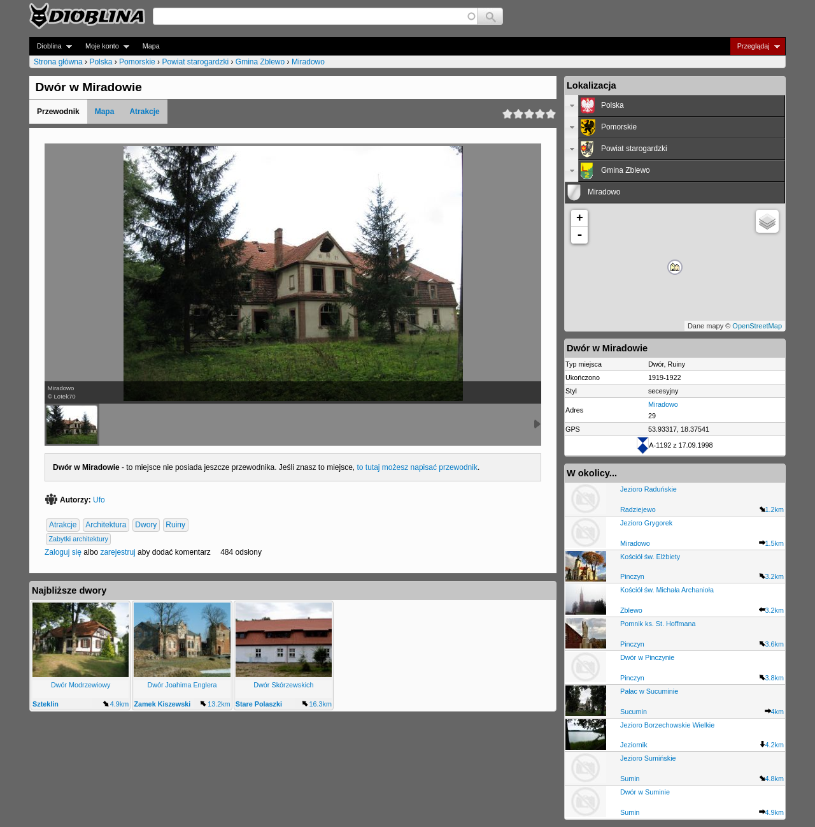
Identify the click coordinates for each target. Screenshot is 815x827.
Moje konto (103, 46)
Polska (100, 61)
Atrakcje (144, 111)
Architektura (105, 524)
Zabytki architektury (78, 539)
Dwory (146, 524)
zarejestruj (117, 552)
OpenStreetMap (757, 326)
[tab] (675, 106)
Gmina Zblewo (260, 61)
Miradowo (308, 61)
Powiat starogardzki (195, 61)
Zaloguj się (63, 552)
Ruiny (175, 524)
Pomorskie (137, 61)
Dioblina (50, 46)
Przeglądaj (755, 46)
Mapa (151, 46)
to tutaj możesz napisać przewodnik (417, 467)
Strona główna (58, 61)
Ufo (99, 499)
